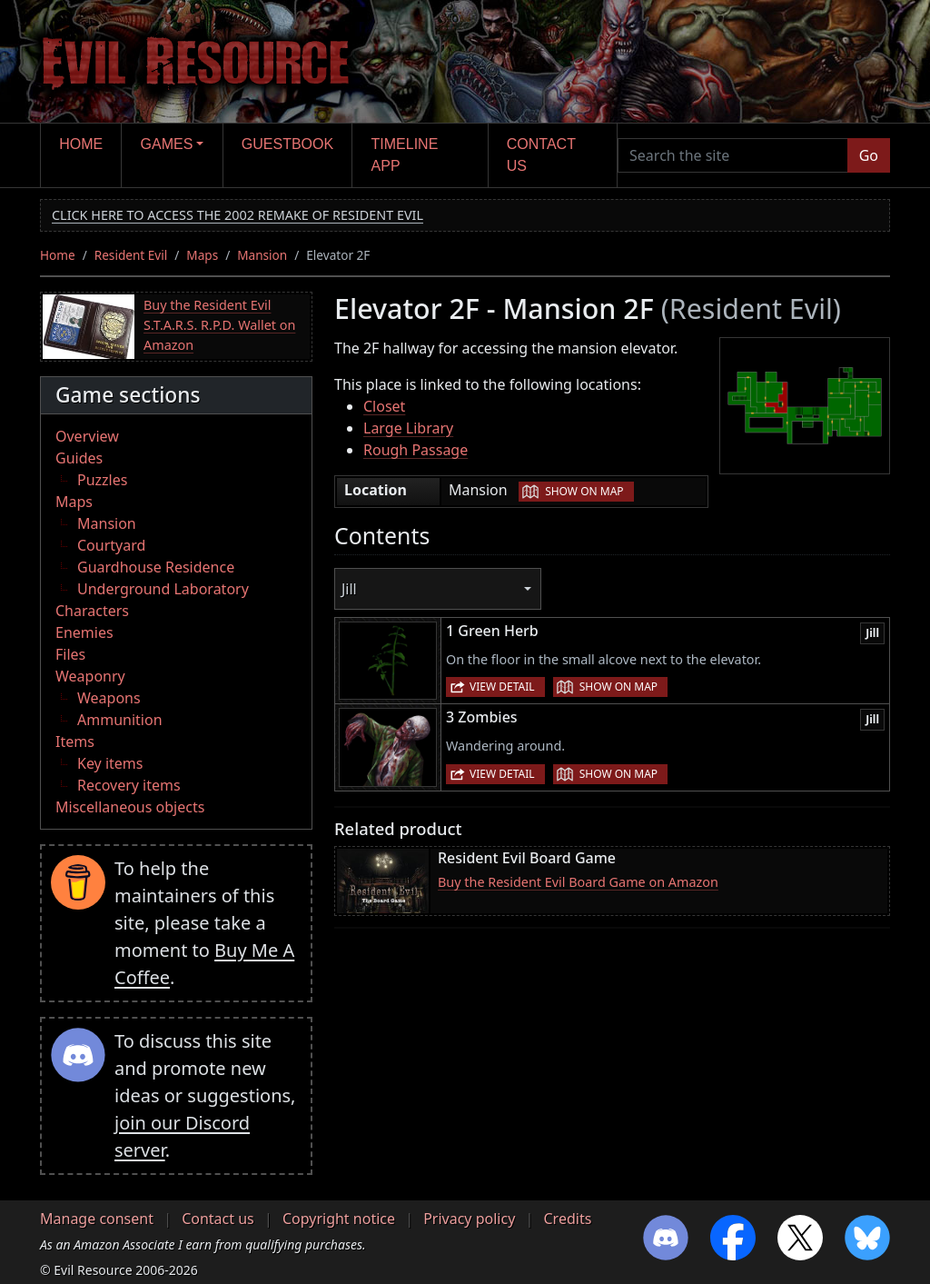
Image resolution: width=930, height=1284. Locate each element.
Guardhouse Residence (155, 567)
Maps (202, 255)
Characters (92, 611)
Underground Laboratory (163, 589)
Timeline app (405, 155)
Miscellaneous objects (129, 807)
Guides (79, 458)
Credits (567, 1219)
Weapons (109, 698)
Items (74, 741)
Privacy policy (469, 1219)
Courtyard (111, 545)
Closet (384, 406)
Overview (87, 436)
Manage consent (96, 1219)
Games (167, 144)
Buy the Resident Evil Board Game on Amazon (578, 882)
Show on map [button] (584, 491)
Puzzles (102, 480)
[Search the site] (733, 155)
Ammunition (120, 720)
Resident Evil (131, 255)
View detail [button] (502, 686)
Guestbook (287, 144)
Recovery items (129, 785)
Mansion (262, 255)
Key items (110, 763)
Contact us (541, 155)
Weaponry (90, 676)
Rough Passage (415, 450)
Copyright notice (338, 1219)
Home (81, 144)
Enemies (84, 632)
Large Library (408, 428)
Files (70, 654)
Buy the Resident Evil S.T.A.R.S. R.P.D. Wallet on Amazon (219, 324)
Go (868, 155)
